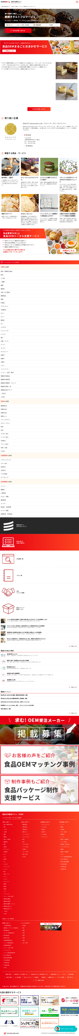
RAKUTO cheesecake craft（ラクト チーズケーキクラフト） (45, 123)
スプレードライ (5, 423)
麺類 (2, 285)
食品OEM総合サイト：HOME (8, 6)
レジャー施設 (4, 510)
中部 (24, 933)
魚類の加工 (4, 413)
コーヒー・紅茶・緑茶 (7, 372)
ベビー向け (4, 463)
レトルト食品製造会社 (8, 943)
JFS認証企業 (4, 545)
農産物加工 (4, 406)
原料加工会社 (6, 938)
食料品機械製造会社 (8, 940)
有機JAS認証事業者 (6, 538)
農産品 (3, 289)
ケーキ (3, 344)
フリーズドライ (5, 420)
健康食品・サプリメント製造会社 (11, 928)
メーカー (3, 503)
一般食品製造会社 (7, 925)
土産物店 (3, 493)
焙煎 (2, 430)
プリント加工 (4, 444)
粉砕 (2, 427)
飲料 (2, 275)
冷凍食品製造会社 (7, 945)
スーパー (3, 486)
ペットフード (4, 369)
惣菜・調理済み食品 (6, 271)
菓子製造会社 (29, 145)
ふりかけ (3, 327)
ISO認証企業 (4, 549)
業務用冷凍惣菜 (5, 379)
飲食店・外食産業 (6, 507)
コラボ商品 (4, 474)
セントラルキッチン (6, 517)
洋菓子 (3, 362)
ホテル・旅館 (4, 496)
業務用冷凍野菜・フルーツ (8, 383)
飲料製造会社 (6, 930)
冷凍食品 (3, 310)
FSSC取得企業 (5, 542)
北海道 (24, 925)
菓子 (2, 338)
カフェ (3, 528)
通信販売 (3, 500)
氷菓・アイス (4, 341)
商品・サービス (19, 6)
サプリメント (4, 306)
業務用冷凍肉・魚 (6, 386)
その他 (3, 397)
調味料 (3, 320)
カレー (3, 317)
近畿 (24, 935)
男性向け (3, 467)
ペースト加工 (4, 437)
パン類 (3, 278)
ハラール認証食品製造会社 (8, 531)
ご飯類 (3, 282)
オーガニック (4, 477)
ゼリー (3, 313)
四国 (24, 940)
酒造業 (3, 521)
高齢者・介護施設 (6, 524)
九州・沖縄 (25, 943)
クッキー (3, 348)
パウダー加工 (4, 434)
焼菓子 (3, 358)
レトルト (3, 334)
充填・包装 (4, 448)
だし (2, 324)
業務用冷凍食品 (5, 376)
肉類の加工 (4, 409)
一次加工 (3, 393)
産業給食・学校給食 (6, 514)
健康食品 (3, 296)
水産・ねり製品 (5, 292)
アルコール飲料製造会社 (9, 933)
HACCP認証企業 (5, 535)
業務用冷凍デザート (6, 390)
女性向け (3, 470)
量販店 (3, 489)
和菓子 (3, 355)
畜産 (2, 299)
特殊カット (4, 416)
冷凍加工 (3, 441)
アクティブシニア (6, 460)
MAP (38, 139)
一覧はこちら (73, 646)
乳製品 (3, 303)
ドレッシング (4, 331)
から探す (5, 267)
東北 (24, 928)
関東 (24, 930)
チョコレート (4, 351)
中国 (24, 938)
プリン (3, 365)
